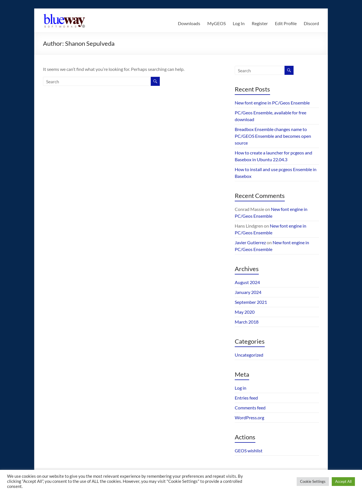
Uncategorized (249, 354)
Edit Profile (286, 23)
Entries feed (246, 397)
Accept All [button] (343, 481)
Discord (311, 23)
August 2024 (247, 282)
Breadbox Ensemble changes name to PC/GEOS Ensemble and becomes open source (273, 135)
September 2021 (251, 302)
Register (260, 23)
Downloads (189, 23)
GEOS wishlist (248, 450)
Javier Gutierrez (250, 242)
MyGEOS (216, 23)
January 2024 (248, 292)
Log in (240, 388)
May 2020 (245, 312)
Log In (239, 23)
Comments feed (250, 407)
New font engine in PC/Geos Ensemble (272, 102)
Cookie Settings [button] (313, 481)
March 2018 (246, 321)
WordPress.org (249, 417)
